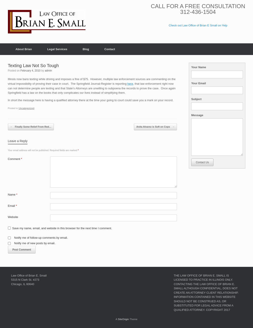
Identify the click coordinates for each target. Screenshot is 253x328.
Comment (15, 159)
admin (48, 70)
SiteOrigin (123, 319)
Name (12, 194)
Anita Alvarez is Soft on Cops (155, 127)
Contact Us (202, 162)
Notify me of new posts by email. (34, 243)
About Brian (24, 49)
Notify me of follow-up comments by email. (41, 237)
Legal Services (57, 49)
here (130, 83)
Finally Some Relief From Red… (30, 127)
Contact (109, 49)
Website (13, 217)
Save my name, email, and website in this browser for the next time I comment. (62, 228)
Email (12, 205)
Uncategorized (26, 108)
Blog (86, 49)
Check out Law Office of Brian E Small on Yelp (198, 25)
